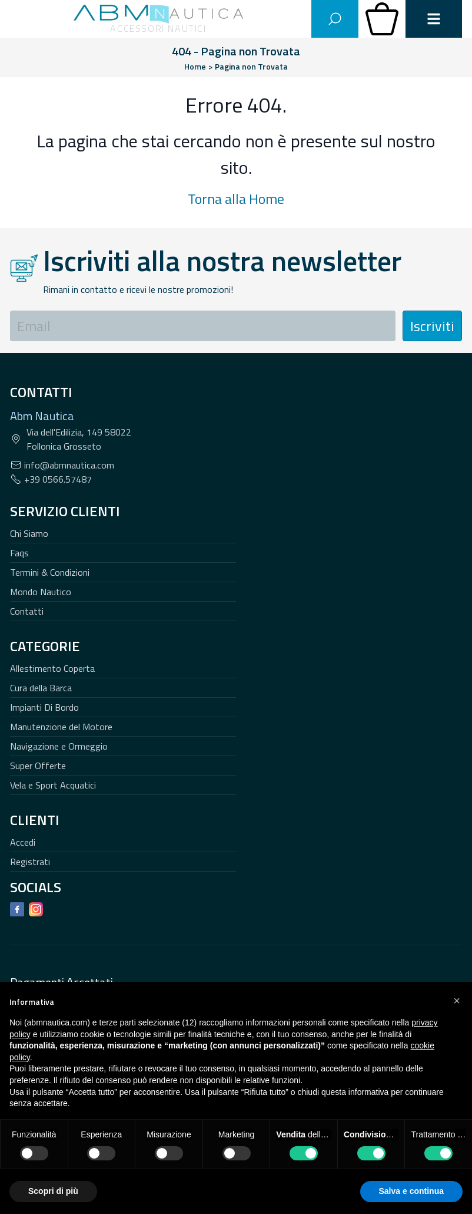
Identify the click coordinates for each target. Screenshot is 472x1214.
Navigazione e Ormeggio (59, 746)
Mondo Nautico (40, 592)
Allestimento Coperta (52, 668)
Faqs (19, 553)
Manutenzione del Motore (61, 727)
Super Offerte (38, 765)
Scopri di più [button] (53, 1191)
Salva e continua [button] (411, 1191)
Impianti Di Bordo (44, 707)
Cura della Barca (41, 688)
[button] (456, 1000)
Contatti (27, 611)
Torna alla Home (236, 198)
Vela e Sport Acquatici (53, 785)
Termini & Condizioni (49, 572)
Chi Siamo (29, 533)
